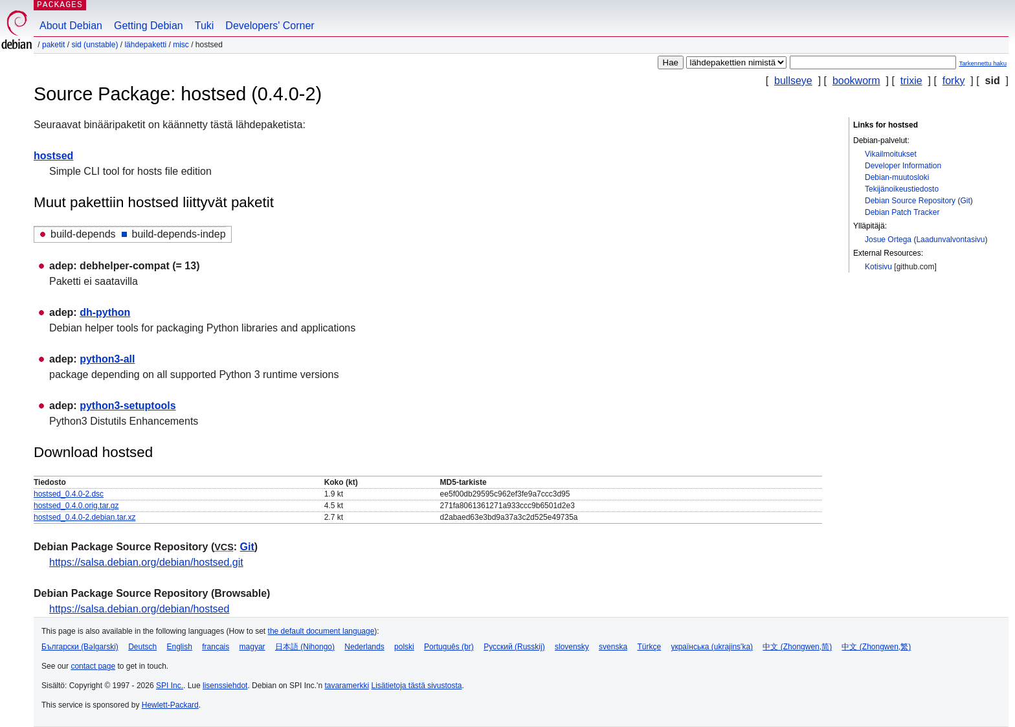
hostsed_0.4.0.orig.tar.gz (76, 505)
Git (965, 200)
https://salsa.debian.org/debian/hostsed (139, 608)
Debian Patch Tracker (902, 212)
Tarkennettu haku (983, 63)
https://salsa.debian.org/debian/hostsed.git (146, 562)
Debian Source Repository (910, 200)
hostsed (53, 155)
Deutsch (142, 646)
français (215, 646)
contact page (93, 666)
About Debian (70, 25)
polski (404, 646)
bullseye (793, 80)
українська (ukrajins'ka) (712, 646)
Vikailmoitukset (891, 154)
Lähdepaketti (145, 44)
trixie (911, 80)
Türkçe (649, 646)
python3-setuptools (127, 405)
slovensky (572, 646)
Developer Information (903, 165)
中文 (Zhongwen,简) (797, 646)
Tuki (204, 25)
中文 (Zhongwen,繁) (876, 646)
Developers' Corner (269, 25)
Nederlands (364, 646)
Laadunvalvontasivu (950, 239)
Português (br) (449, 646)
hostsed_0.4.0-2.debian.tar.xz (84, 517)
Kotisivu (878, 266)
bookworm (856, 80)
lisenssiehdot (225, 685)
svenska (613, 646)
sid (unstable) (94, 44)
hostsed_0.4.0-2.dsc (69, 493)
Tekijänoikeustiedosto (902, 189)
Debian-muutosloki (897, 177)
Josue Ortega (888, 239)
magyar (252, 646)
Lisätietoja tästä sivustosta (416, 685)
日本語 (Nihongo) (305, 646)
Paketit (53, 44)
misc (181, 44)
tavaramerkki (346, 685)
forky (953, 80)
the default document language (321, 631)
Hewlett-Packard (170, 705)
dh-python (105, 312)
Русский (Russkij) (514, 646)
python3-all (107, 358)
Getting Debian (148, 25)
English (179, 646)
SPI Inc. (169, 685)
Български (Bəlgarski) (79, 646)
